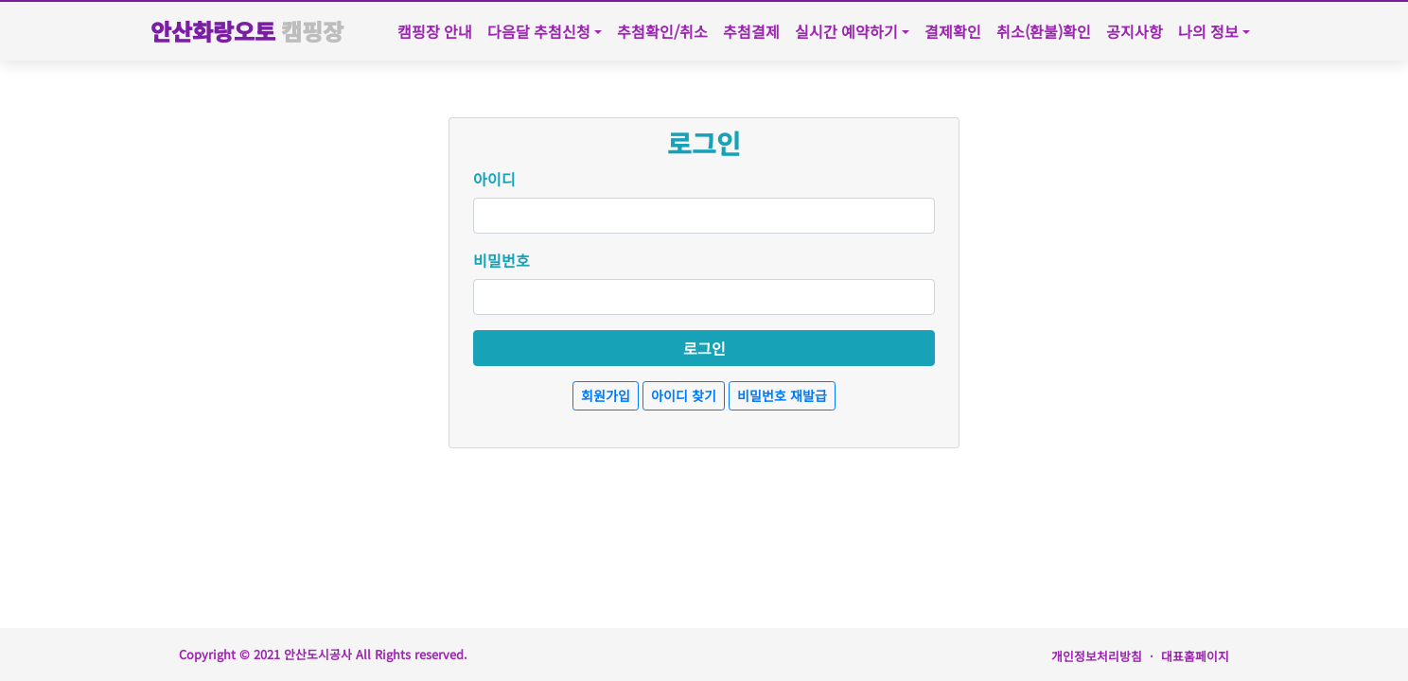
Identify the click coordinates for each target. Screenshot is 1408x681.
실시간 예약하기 (846, 31)
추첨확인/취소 (662, 31)
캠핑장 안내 (434, 31)
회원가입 (605, 395)
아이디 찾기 (683, 395)
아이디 (494, 178)
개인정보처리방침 (1096, 656)
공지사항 (1134, 31)
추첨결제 (751, 31)
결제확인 (952, 31)
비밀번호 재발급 (782, 395)
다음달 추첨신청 (538, 31)
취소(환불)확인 (1043, 31)
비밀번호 (501, 260)
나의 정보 (1208, 31)
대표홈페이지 (1195, 656)
